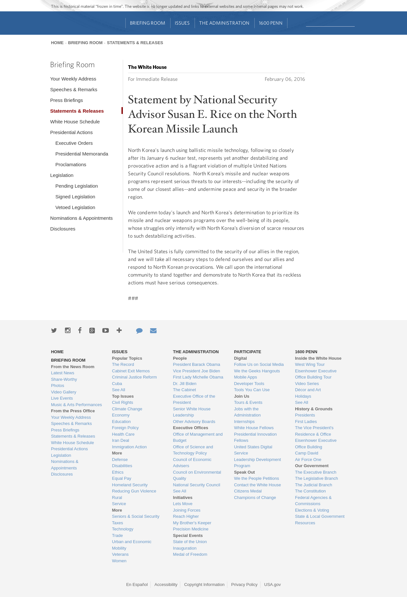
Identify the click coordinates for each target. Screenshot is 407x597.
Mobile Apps (245, 377)
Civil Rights (122, 402)
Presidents (305, 415)
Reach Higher (186, 516)
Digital (240, 358)
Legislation (61, 175)
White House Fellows (253, 427)
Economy (121, 415)
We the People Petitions (256, 478)
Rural (117, 497)
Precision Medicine (191, 529)
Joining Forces (187, 510)
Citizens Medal (247, 491)
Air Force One (308, 459)
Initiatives (183, 497)
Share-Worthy (64, 379)
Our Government (311, 465)
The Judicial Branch (313, 484)
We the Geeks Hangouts (257, 370)
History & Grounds (314, 408)
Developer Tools (249, 383)
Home (57, 42)
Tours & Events (248, 402)
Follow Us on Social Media (259, 364)
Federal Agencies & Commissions (313, 500)
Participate (247, 351)
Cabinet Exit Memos (131, 370)
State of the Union (190, 541)
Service (119, 503)
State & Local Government (319, 516)
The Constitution (310, 491)
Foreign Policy (125, 427)
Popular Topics (127, 358)
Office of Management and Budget (198, 437)
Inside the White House (318, 358)
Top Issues (123, 396)
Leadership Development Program (257, 462)
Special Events (188, 535)
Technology (123, 529)
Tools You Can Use (252, 389)
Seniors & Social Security (135, 516)
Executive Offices (190, 427)
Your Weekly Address (73, 78)
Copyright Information (204, 584)
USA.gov (272, 584)
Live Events (62, 398)
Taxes (117, 522)
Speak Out (244, 472)
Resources (305, 522)
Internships (244, 421)
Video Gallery (63, 392)
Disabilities (122, 465)
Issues (182, 23)
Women (119, 560)
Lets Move (183, 503)
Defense (120, 459)
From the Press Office (73, 410)
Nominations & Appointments (81, 218)
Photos (57, 385)
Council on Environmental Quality (197, 475)
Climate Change (127, 408)
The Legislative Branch (316, 478)
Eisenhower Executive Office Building (316, 443)
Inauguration (185, 548)
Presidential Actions (71, 132)
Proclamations (70, 164)
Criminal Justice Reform (134, 377)
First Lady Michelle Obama (198, 377)
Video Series (307, 383)
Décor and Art (308, 389)
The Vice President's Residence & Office (314, 431)
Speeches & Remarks (73, 89)
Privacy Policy (244, 584)
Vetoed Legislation (75, 207)
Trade (117, 535)
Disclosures (62, 228)
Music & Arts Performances (76, 404)
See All (118, 389)
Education (121, 421)
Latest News (62, 372)
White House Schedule (75, 121)
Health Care (123, 434)
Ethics (117, 472)
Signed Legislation (75, 196)
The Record (123, 364)
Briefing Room (147, 23)
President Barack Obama (196, 364)
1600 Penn (271, 23)
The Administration (224, 23)
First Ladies (306, 421)
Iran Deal (120, 440)
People (180, 358)
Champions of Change (255, 497)
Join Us (241, 396)
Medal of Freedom (190, 554)
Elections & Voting (312, 510)
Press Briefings (66, 100)
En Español (137, 584)
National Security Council (196, 484)
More (117, 453)
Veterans (120, 554)
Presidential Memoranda (81, 153)
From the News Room (73, 366)
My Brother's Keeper (192, 522)
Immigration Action (129, 446)
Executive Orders (74, 143)
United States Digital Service (253, 450)
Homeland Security (130, 484)
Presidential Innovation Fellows (255, 437)
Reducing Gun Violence (134, 491)
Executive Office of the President (194, 399)
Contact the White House (257, 484)
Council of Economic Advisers (192, 462)
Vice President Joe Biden (196, 370)
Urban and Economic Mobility (131, 545)
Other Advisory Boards (194, 421)
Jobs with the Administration (247, 412)
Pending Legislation (76, 186)
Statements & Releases (135, 42)
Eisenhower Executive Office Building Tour (316, 374)
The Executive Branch (315, 472)
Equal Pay (121, 478)
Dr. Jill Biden (185, 383)
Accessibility (166, 584)
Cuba (117, 383)
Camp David (306, 453)
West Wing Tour (309, 364)
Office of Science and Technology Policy (193, 450)
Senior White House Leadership (192, 412)
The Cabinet (184, 389)
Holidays (303, 396)
